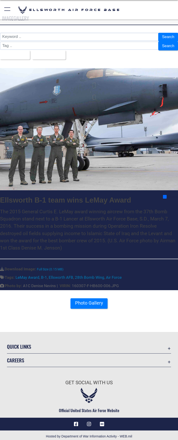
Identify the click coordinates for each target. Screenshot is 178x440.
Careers (15, 357)
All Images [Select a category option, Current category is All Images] (14, 53)
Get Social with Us (89, 380)
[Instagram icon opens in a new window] (89, 421)
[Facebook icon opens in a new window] (76, 421)
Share (170, 194)
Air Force (114, 274)
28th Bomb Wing (89, 274)
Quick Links (19, 344)
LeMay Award (27, 274)
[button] (7, 10)
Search (168, 37)
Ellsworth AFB (61, 274)
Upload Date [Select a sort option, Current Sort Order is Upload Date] (48, 53)
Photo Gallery (89, 300)
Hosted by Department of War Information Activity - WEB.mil (89, 434)
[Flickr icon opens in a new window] (102, 421)
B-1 (44, 274)
